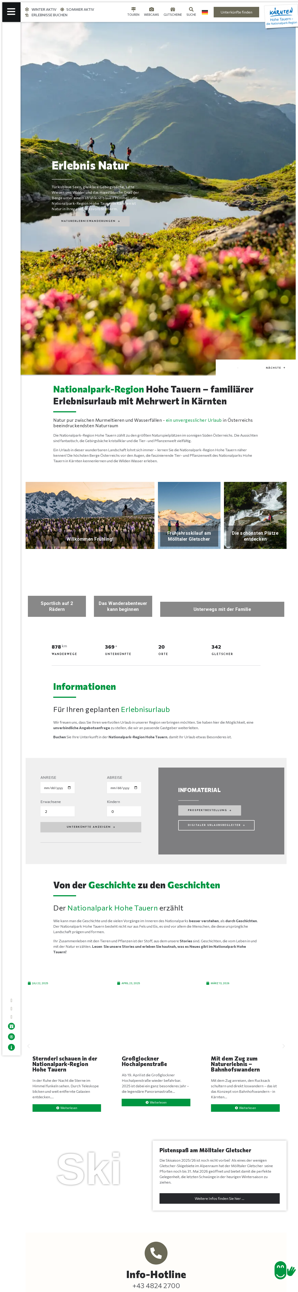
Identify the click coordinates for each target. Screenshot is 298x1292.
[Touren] (133, 9)
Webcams (151, 14)
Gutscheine (173, 14)
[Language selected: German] (205, 12)
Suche (191, 14)
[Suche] (191, 9)
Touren (133, 14)
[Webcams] (151, 9)
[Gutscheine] (172, 9)
